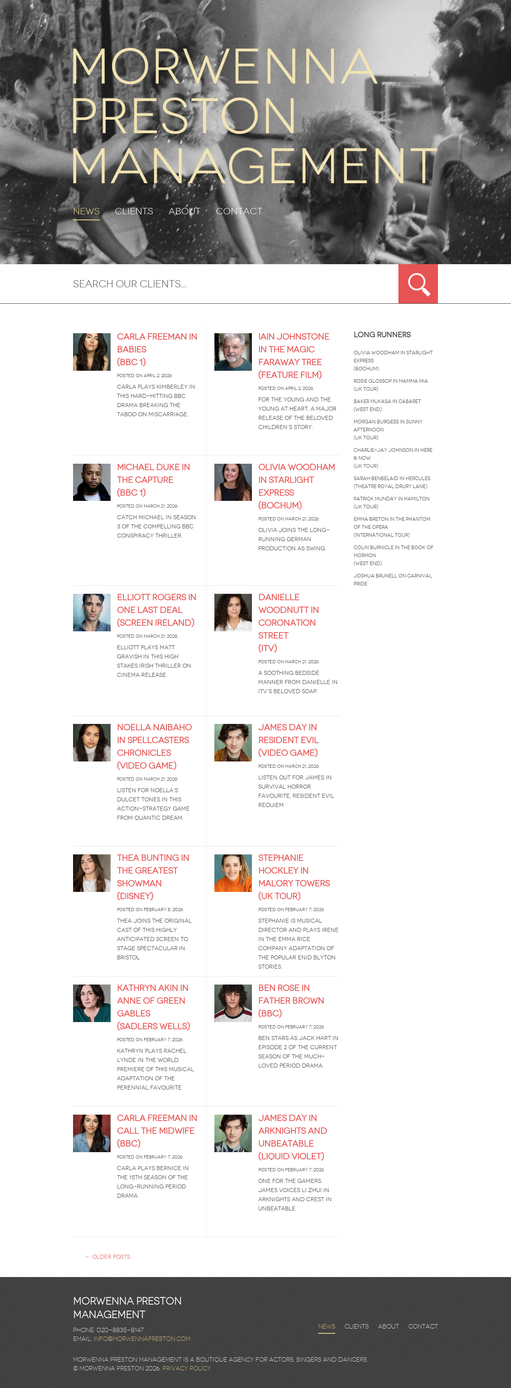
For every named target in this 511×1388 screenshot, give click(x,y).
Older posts (107, 1257)
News (86, 212)
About (184, 212)
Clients (134, 212)
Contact (239, 212)
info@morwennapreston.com (141, 1339)
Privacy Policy (186, 1368)
